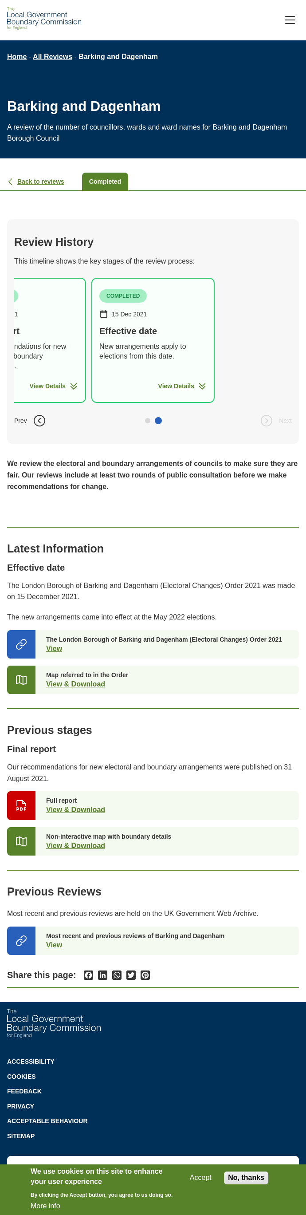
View (54, 648)
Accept (201, 1177)
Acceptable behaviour (47, 1120)
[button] (147, 420)
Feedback (24, 1091)
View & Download (75, 684)
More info (45, 1206)
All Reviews (52, 56)
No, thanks (246, 1177)
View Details (54, 386)
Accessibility (31, 1061)
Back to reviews (35, 181)
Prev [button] (30, 421)
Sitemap (21, 1136)
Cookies (21, 1076)
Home (17, 56)
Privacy (20, 1106)
